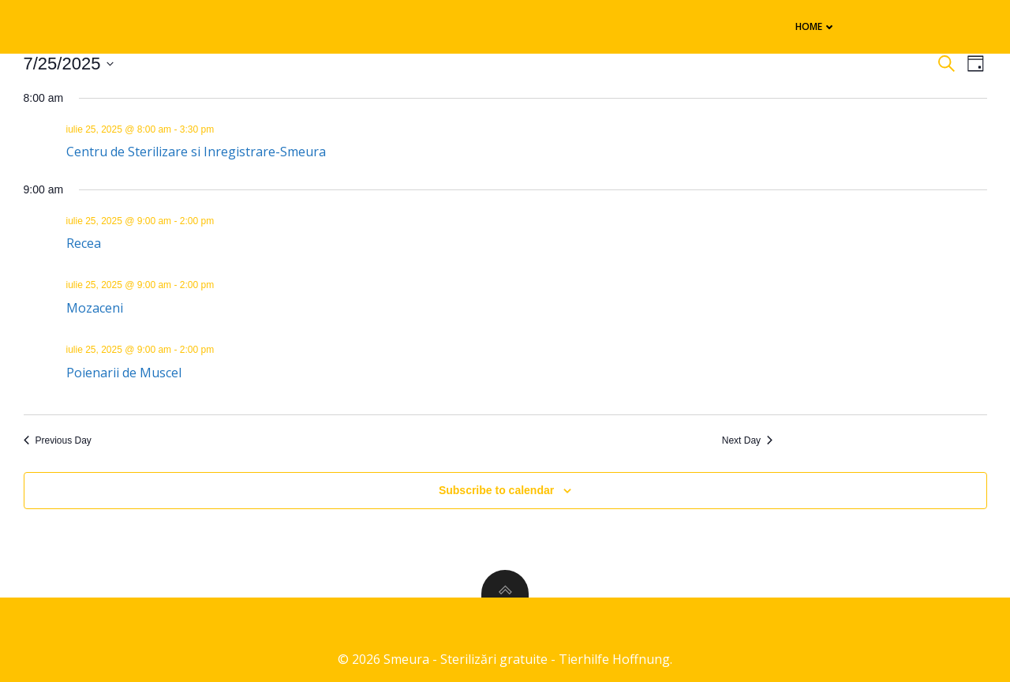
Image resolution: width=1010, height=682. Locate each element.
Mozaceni (94, 308)
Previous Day (58, 440)
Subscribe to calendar (496, 490)
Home (815, 26)
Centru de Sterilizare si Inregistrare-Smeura (196, 151)
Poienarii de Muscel (123, 372)
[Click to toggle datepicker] (69, 64)
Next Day (747, 440)
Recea (83, 243)
